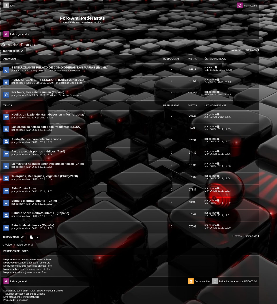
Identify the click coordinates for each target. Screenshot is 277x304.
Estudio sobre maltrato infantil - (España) (40, 213)
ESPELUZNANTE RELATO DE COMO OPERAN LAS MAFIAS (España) (59, 67)
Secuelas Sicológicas (68, 70)
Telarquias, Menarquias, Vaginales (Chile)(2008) (44, 176)
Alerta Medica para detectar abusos (36, 139)
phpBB (24, 290)
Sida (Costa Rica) (23, 188)
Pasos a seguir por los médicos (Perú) (38, 151)
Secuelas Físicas (18, 44)
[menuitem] (9, 5)
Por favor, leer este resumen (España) (37, 92)
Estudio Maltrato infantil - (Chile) (34, 200)
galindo (20, 82)
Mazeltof (29, 297)
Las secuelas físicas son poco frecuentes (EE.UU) (46, 126)
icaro (18, 70)
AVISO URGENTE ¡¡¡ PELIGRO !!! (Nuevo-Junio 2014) (48, 79)
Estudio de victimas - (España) (32, 225)
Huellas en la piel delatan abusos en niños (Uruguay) (48, 114)
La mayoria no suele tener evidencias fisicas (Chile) (47, 163)
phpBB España (37, 294)
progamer (14, 297)
